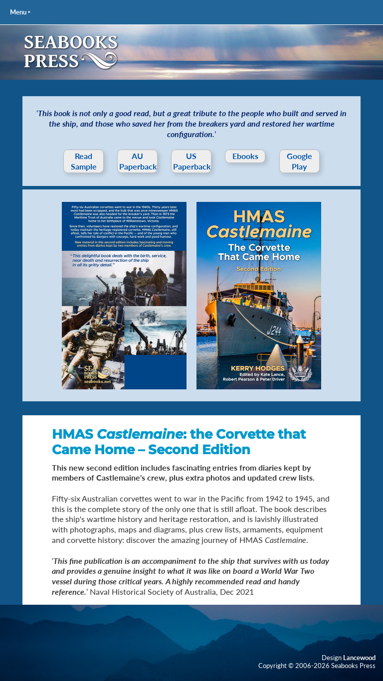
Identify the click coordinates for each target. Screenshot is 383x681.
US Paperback (192, 161)
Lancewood (359, 658)
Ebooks (245, 156)
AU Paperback (138, 161)
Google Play (299, 161)
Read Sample (84, 161)
